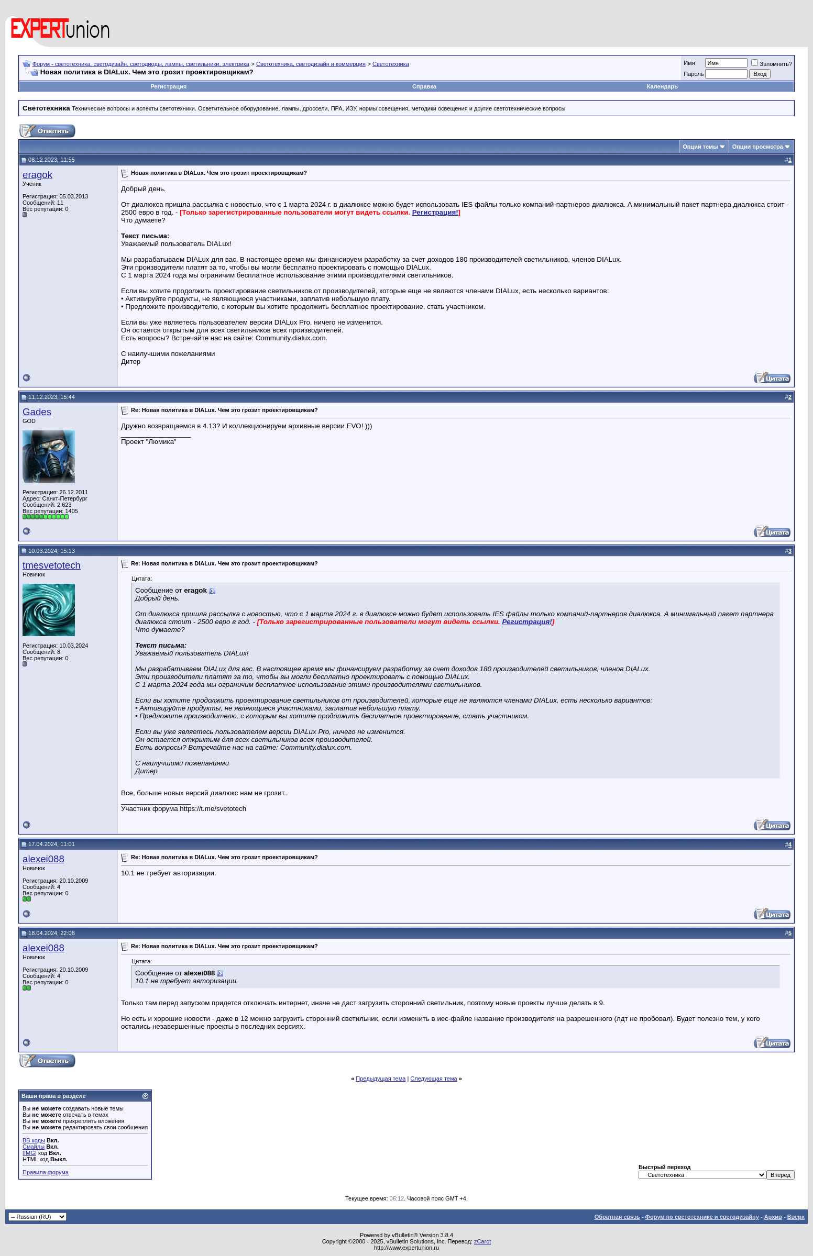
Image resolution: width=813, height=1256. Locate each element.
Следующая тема (433, 1078)
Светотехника (390, 64)
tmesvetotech (52, 565)
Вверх (796, 1217)
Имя (689, 63)
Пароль (694, 74)
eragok (37, 174)
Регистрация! (435, 212)
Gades (37, 411)
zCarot (482, 1241)
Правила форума (46, 1172)
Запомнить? (771, 64)
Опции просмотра (757, 146)
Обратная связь (617, 1217)
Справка (424, 86)
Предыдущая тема (380, 1078)
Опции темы (700, 146)
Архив (773, 1217)
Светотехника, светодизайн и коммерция (311, 64)
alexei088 (43, 858)
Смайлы (34, 1146)
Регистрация (168, 86)
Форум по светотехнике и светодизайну (702, 1217)
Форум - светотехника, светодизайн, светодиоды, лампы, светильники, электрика (140, 64)
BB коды (34, 1140)
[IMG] (30, 1153)
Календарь (662, 86)
